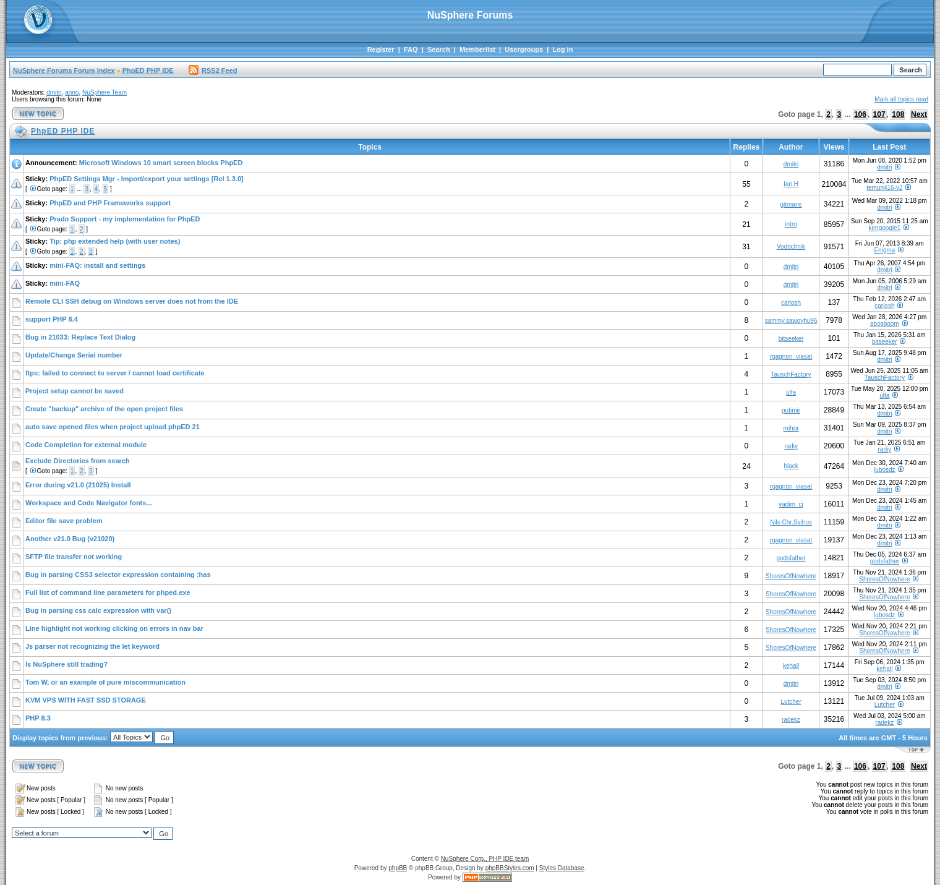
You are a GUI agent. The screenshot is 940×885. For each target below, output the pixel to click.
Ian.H (791, 184)
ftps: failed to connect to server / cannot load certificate (115, 373)
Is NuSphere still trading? (66, 664)
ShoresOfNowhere (791, 576)
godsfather (790, 558)
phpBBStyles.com (509, 868)
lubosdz (884, 469)
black (791, 466)
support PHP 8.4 (51, 319)
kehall (791, 665)
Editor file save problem (64, 520)
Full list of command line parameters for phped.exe (107, 592)
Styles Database (561, 868)
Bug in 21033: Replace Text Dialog (80, 337)
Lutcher (790, 701)
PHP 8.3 (38, 718)
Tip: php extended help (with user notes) (114, 241)
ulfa (791, 392)
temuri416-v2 (884, 187)
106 (860, 114)
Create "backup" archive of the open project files (104, 409)
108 (898, 114)
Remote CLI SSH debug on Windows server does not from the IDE (131, 301)
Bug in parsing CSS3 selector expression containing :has (118, 574)
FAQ (411, 49)
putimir (791, 410)
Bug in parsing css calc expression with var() (98, 610)
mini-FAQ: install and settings (97, 265)
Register (381, 49)
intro (791, 224)
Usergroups (524, 49)
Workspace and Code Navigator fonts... (88, 503)
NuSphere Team (104, 92)
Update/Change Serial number (73, 355)
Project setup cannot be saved (74, 391)
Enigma (884, 250)
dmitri (53, 92)
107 (879, 114)
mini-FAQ (64, 283)
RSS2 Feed (213, 70)
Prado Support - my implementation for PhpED (124, 219)
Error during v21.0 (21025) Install (78, 485)
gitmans (791, 204)
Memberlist (477, 49)
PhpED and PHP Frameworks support (110, 203)
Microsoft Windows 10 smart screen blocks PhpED (161, 162)
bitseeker (791, 338)
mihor (791, 428)
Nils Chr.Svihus (791, 522)
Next (919, 114)
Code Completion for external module (86, 444)
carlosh (791, 302)
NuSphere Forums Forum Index (63, 70)
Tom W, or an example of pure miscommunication (105, 682)
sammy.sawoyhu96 (791, 320)
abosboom (884, 323)
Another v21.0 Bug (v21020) (69, 538)
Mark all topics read (901, 99)
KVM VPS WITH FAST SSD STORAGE (85, 700)
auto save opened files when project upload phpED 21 (112, 426)
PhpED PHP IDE (148, 70)
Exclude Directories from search (77, 460)
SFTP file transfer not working (73, 556)
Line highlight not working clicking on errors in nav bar (114, 628)
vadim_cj (791, 504)
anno (72, 92)
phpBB (397, 868)
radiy (791, 446)
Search (438, 49)
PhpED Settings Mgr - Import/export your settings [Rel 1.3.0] (146, 178)
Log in (562, 49)
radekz (791, 719)
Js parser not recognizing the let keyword (92, 646)
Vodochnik (791, 246)
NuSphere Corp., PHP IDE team (485, 858)
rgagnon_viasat (791, 356)
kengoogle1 (885, 227)
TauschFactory (791, 374)
